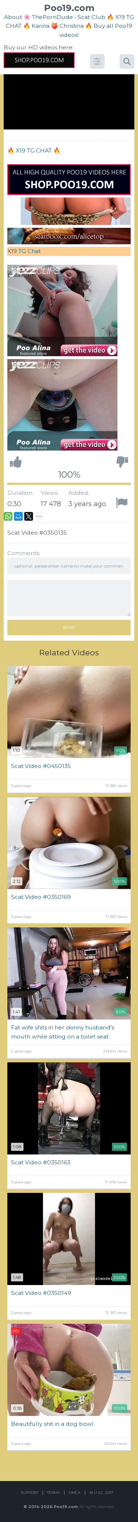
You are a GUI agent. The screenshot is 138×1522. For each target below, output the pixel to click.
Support (29, 1492)
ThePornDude (52, 17)
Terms (53, 1492)
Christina (71, 25)
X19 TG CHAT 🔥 (38, 150)
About (13, 17)
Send (69, 627)
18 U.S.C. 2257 (101, 1492)
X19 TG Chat (24, 251)
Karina (41, 25)
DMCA (74, 1492)
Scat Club (91, 17)
